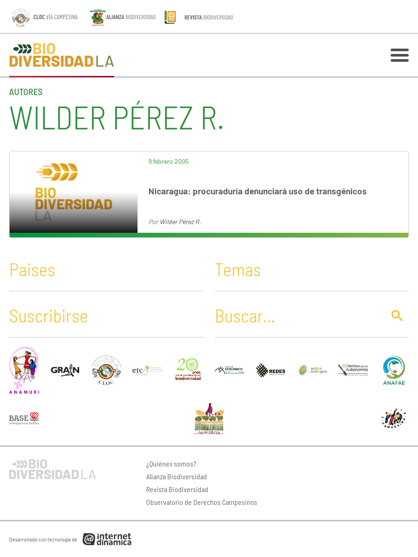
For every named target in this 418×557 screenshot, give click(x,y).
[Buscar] (297, 315)
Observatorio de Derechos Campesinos (201, 502)
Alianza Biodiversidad (176, 476)
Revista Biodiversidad (177, 489)
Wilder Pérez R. (180, 221)
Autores (25, 91)
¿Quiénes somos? (171, 463)
